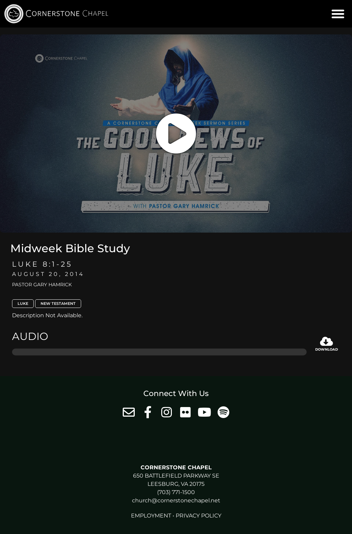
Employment (151, 515)
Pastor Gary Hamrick (42, 284)
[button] (338, 13)
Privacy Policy (198, 515)
